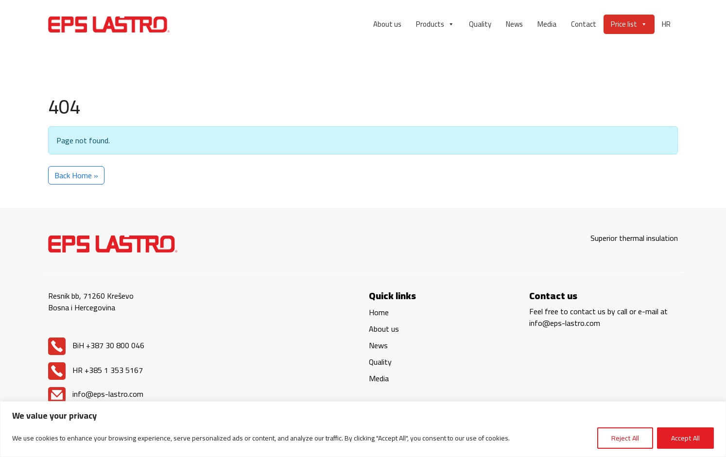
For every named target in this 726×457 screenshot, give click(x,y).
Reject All (625, 438)
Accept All (685, 438)
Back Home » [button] (76, 175)
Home (379, 312)
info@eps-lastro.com (95, 394)
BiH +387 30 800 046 (96, 345)
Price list (629, 24)
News (514, 24)
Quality (480, 24)
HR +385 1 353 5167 (95, 370)
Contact (583, 24)
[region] (363, 429)
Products (435, 24)
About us (387, 24)
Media (546, 24)
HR (666, 24)
